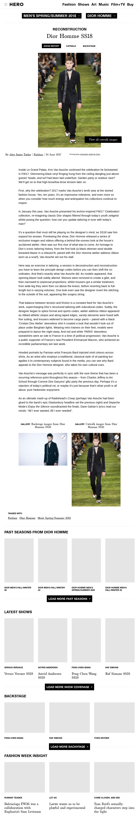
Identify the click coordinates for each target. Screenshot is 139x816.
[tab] (51, 46)
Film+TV (118, 4)
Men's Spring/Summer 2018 (54, 517)
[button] (12, 518)
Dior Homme (27, 517)
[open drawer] (5, 4)
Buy (130, 4)
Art (93, 4)
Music (104, 4)
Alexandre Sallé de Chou (90, 154)
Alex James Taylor (20, 154)
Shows (83, 4)
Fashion (69, 4)
